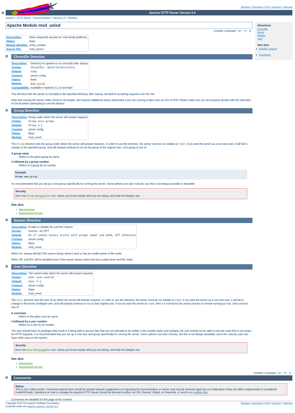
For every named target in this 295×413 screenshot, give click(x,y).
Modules (245, 7)
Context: (17, 75)
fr (245, 30)
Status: (10, 41)
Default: (17, 71)
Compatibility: (21, 87)
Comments (265, 54)
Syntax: (17, 67)
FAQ (267, 7)
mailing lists (200, 392)
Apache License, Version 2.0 (42, 406)
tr (250, 30)
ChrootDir (262, 29)
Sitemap (287, 7)
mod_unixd (38, 83)
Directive (37, 57)
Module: (17, 83)
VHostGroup (27, 209)
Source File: (13, 49)
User (259, 38)
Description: (14, 37)
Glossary (276, 7)
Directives (257, 7)
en (239, 30)
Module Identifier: (17, 45)
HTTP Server (24, 17)
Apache (10, 17)
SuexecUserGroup (31, 213)
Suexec (261, 35)
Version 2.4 (59, 17)
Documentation (42, 17)
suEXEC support (268, 48)
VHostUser (26, 363)
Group (260, 32)
